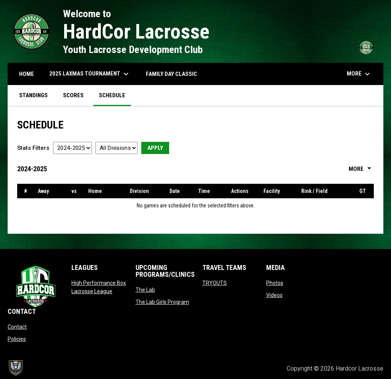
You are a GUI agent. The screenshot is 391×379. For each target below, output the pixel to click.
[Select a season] (72, 148)
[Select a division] (116, 148)
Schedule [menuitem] (112, 95)
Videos (274, 295)
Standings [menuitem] (33, 95)
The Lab (145, 290)
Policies (17, 339)
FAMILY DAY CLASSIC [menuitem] (171, 74)
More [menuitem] (359, 74)
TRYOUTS (214, 283)
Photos (274, 283)
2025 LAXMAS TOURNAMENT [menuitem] (90, 74)
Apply (155, 148)
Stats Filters (33, 148)
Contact (17, 327)
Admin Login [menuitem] (254, 368)
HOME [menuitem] (26, 74)
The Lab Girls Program (162, 302)
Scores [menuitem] (73, 95)
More (361, 168)
